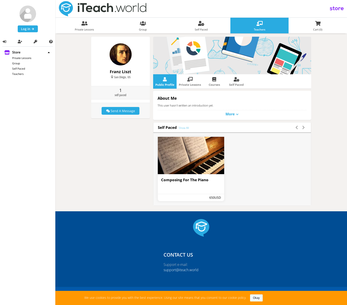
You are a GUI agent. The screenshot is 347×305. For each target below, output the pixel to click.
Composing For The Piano (184, 179)
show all (184, 128)
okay (256, 298)
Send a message (120, 111)
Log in (28, 29)
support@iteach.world (181, 269)
